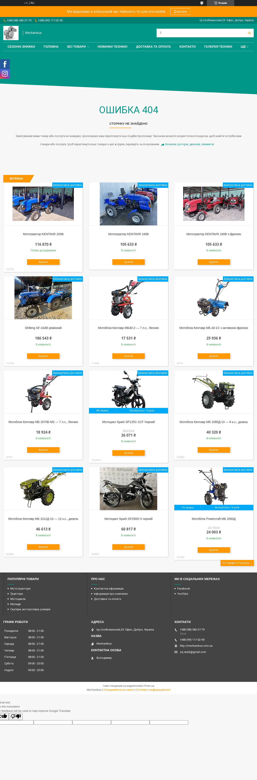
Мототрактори (20, 588)
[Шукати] (249, 33)
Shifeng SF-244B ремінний (43, 328)
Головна (51, 46)
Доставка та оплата (153, 46)
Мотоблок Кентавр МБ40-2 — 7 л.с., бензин (128, 328)
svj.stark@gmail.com (193, 652)
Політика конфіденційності (153, 689)
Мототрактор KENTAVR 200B (43, 234)
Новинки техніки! (112, 46)
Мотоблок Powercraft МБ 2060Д (214, 519)
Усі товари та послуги (235, 563)
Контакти (187, 46)
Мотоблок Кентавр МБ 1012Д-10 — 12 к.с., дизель (43, 519)
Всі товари (76, 46)
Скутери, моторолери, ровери (30, 609)
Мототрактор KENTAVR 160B (128, 234)
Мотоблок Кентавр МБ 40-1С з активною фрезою (213, 328)
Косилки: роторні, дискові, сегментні (189, 144)
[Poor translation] (16, 716)
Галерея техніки (218, 46)
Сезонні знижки (21, 46)
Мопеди (15, 604)
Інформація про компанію (111, 593)
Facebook (183, 588)
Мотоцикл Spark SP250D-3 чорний (129, 519)
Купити (43, 262)
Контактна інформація (109, 588)
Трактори (16, 593)
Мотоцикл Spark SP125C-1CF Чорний (128, 422)
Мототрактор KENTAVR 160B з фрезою (213, 234)
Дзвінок (180, 11)
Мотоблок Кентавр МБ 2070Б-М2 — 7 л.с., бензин (43, 422)
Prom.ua (149, 685)
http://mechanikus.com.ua (196, 645)
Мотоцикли (17, 599)
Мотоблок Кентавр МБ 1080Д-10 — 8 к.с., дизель (213, 422)
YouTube (182, 593)
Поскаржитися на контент (119, 689)
